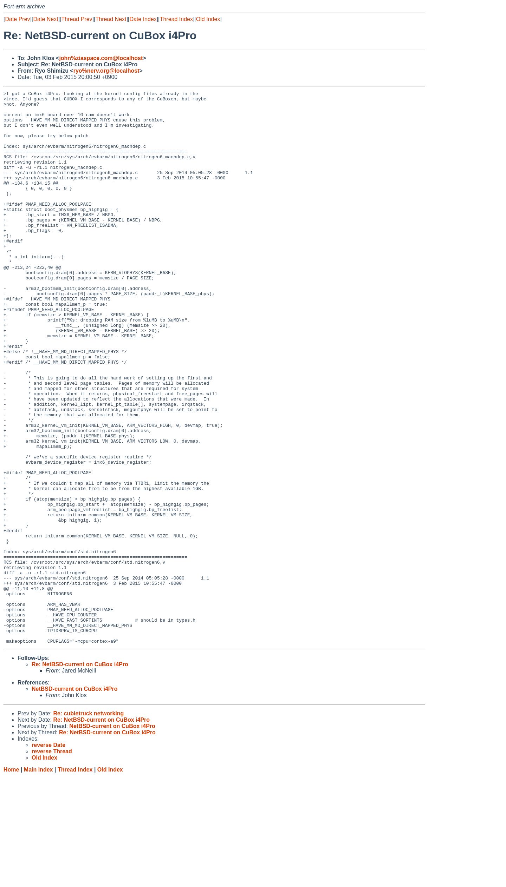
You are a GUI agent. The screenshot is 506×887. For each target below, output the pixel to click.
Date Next (45, 19)
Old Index (208, 19)
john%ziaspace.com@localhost (101, 58)
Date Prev (17, 19)
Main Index (38, 880)
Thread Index (176, 19)
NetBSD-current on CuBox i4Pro (74, 799)
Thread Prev (76, 19)
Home (11, 880)
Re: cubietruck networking (88, 824)
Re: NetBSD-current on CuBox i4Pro (80, 775)
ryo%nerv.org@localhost (106, 71)
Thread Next (110, 19)
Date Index (142, 19)
